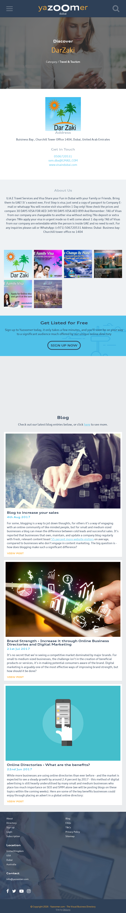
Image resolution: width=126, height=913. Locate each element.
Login (9, 831)
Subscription (13, 836)
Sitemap (69, 836)
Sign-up (10, 827)
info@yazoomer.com (17, 879)
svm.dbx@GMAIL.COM (63, 160)
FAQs (68, 822)
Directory (11, 822)
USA (8, 855)
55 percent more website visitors (72, 539)
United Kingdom (15, 851)
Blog (67, 818)
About (9, 818)
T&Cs (68, 827)
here (87, 424)
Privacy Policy (72, 831)
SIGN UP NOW (64, 345)
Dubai (9, 859)
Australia (11, 864)
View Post (15, 553)
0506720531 (63, 156)
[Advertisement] (63, 384)
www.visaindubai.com (63, 164)
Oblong (66, 909)
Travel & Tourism (70, 61)
